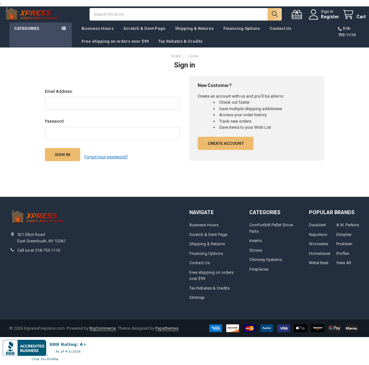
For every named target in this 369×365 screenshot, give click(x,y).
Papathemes (166, 330)
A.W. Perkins (347, 227)
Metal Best (319, 265)
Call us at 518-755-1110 (38, 252)
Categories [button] (26, 34)
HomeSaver (319, 255)
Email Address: (59, 97)
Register (324, 19)
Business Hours (98, 34)
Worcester (318, 246)
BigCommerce (103, 330)
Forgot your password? (106, 161)
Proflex (342, 255)
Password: (54, 127)
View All (343, 265)
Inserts (255, 242)
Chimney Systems (265, 261)
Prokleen (344, 246)
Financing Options (241, 34)
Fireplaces (259, 271)
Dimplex (343, 236)
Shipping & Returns (194, 34)
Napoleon (318, 236)
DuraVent (317, 227)
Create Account (226, 149)
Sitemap (197, 299)
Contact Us (280, 34)
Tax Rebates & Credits (180, 47)
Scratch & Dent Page (144, 34)
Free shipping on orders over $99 (115, 47)
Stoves (255, 252)
